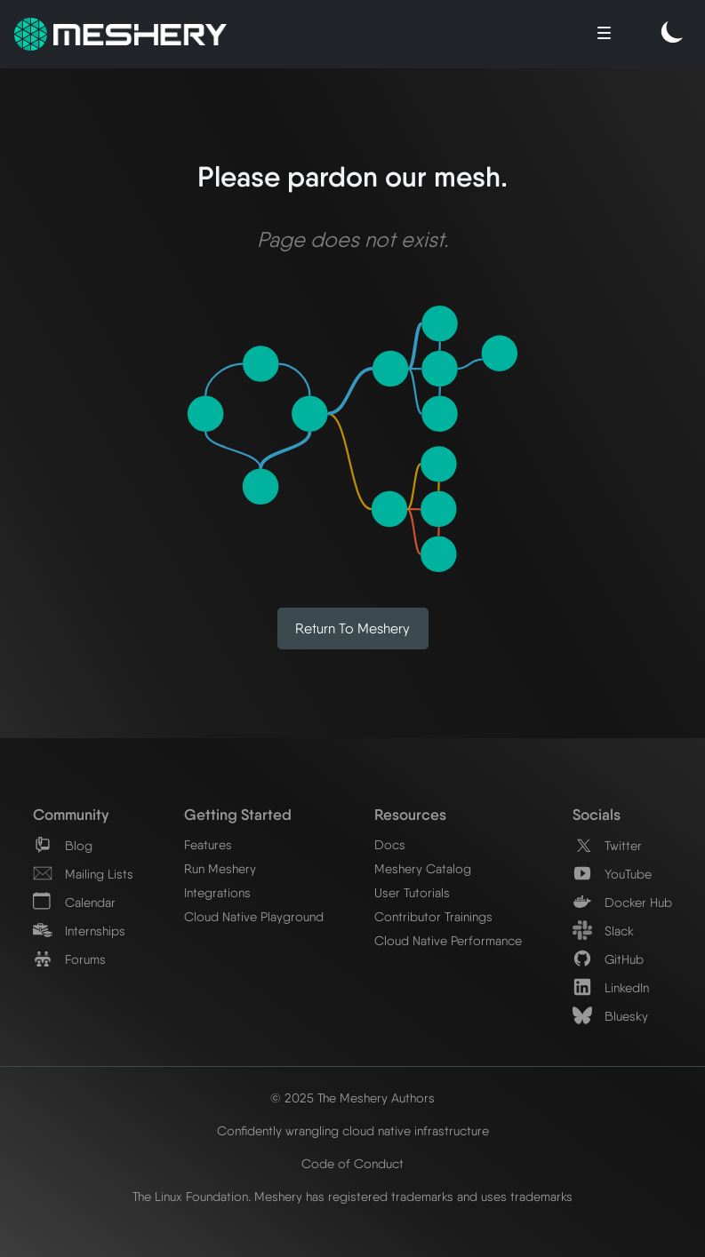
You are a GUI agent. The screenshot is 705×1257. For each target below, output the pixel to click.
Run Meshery (220, 868)
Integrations (217, 892)
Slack (603, 930)
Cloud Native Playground (254, 916)
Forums (69, 959)
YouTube (612, 873)
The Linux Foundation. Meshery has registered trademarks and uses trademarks (352, 1196)
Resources (410, 814)
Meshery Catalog (422, 868)
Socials (597, 814)
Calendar (74, 902)
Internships (79, 930)
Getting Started (238, 814)
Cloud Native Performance (448, 940)
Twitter (607, 845)
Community (70, 814)
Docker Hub (622, 902)
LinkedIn (611, 987)
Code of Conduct (352, 1163)
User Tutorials (412, 892)
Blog (62, 845)
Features (208, 844)
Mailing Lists (83, 873)
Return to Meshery (352, 628)
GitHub (608, 959)
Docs (389, 844)
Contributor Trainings (433, 916)
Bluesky (610, 1015)
